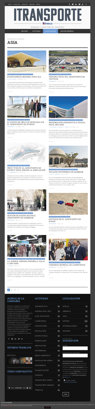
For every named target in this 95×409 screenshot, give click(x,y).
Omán (68, 216)
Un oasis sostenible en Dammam (66, 172)
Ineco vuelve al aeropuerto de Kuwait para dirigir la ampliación (26, 169)
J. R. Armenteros (12, 172)
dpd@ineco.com (67, 377)
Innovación (40, 346)
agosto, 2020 (22, 172)
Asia (9, 74)
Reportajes (29, 74)
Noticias (63, 74)
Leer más (10, 91)
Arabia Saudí (53, 169)
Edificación (40, 331)
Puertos (39, 375)
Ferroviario (41, 341)
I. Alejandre (52, 127)
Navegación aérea (44, 360)
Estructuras (41, 336)
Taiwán (69, 74)
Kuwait (13, 74)
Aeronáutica (53, 74)
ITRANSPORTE (52, 81)
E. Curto (51, 174)
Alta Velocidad (42, 316)
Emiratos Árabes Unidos (68, 120)
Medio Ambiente (20, 74)
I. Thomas (10, 265)
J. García (66, 127)
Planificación (42, 370)
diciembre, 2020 (20, 126)
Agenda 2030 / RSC (43, 311)
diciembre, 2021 (21, 79)
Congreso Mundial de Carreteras (67, 265)
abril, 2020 (19, 220)
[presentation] (76, 387)
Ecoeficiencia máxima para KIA (24, 77)
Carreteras (56, 262)
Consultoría (41, 326)
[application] (19, 382)
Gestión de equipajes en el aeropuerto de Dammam (21, 216)
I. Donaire (57, 174)
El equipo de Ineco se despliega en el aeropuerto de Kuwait (25, 123)
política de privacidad (71, 382)
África (66, 306)
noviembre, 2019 (61, 267)
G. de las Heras (11, 79)
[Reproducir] (9, 388)
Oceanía (67, 331)
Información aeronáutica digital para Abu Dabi (67, 123)
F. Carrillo (60, 127)
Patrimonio (40, 365)
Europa (66, 321)
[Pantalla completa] (30, 388)
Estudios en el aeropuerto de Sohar (65, 220)
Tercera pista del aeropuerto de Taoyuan (67, 78)
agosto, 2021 (60, 81)
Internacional (70, 326)
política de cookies (9, 405)
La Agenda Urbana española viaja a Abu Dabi (26, 262)
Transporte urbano (39, 258)
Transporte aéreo (44, 380)
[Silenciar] (27, 388)
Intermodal (40, 351)
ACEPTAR (47, 407)
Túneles (39, 390)
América (67, 311)
